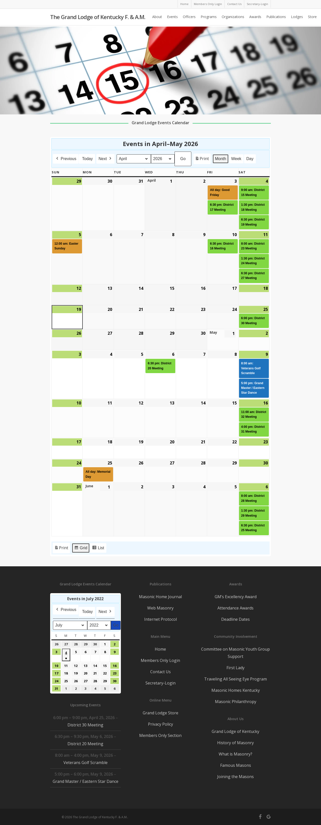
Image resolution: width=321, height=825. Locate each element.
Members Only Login (160, 660)
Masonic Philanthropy (235, 701)
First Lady (235, 667)
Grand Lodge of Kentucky (235, 731)
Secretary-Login (160, 683)
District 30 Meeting (85, 725)
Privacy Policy (160, 724)
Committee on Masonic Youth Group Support (235, 652)
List (98, 548)
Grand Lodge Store (160, 713)
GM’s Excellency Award (236, 596)
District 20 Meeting (85, 743)
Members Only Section (160, 735)
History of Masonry (235, 742)
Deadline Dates (235, 619)
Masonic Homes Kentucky (235, 690)
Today (87, 159)
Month (220, 159)
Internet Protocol (160, 619)
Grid (80, 548)
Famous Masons (235, 765)
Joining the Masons (235, 776)
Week (236, 159)
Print (202, 159)
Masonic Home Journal (160, 596)
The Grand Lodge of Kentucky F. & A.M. (97, 18)
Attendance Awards (235, 608)
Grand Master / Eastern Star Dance (85, 781)
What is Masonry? (235, 754)
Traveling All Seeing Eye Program (235, 679)
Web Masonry (160, 608)
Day (249, 159)
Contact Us (160, 671)
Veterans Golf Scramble (85, 762)
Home (160, 649)
